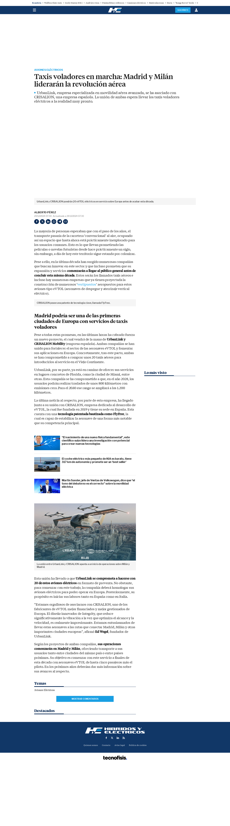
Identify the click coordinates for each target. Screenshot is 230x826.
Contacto (105, 803)
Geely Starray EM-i (74, 3)
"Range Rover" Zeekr (184, 3)
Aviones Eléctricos (49, 70)
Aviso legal (119, 803)
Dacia (169, 3)
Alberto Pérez (45, 212)
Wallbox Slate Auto (53, 3)
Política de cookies (139, 803)
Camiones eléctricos (136, 3)
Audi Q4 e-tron (92, 3)
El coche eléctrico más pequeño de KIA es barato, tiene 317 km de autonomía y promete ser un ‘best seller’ (97, 518)
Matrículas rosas (156, 3)
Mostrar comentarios (85, 756)
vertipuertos (86, 285)
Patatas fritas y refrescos (113, 3)
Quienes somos (89, 803)
